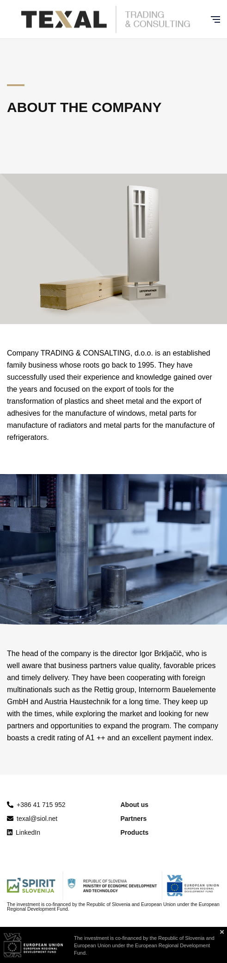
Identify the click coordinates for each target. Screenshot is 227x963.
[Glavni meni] (215, 19)
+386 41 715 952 (41, 804)
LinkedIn (23, 832)
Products (135, 832)
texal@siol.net (32, 818)
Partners (134, 818)
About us (135, 804)
